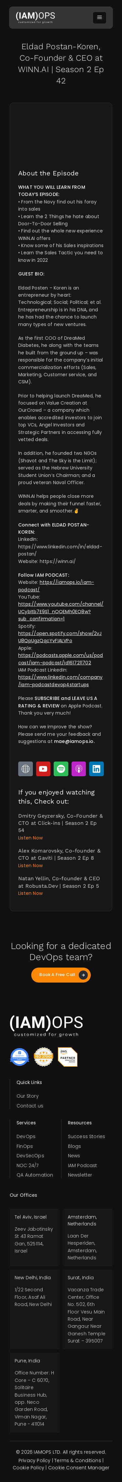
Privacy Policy (35, 1460)
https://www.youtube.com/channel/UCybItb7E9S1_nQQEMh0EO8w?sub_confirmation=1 (60, 611)
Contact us (30, 1106)
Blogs (74, 1146)
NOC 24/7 (28, 1165)
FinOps (25, 1146)
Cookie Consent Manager (78, 1467)
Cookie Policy (29, 1467)
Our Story (28, 1096)
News (74, 1155)
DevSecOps (30, 1155)
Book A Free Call (63, 975)
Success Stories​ (86, 1136)
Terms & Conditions (77, 1460)
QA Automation (35, 1175)
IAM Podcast (82, 1165)
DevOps (26, 1136)
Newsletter (80, 1175)
